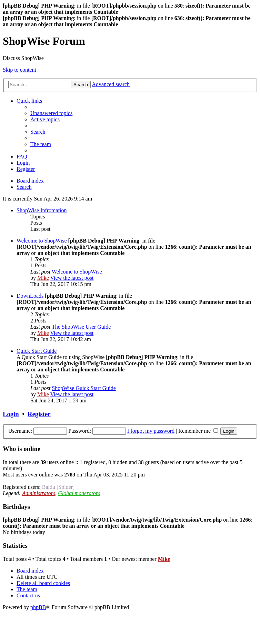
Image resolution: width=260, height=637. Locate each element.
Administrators (38, 493)
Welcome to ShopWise (42, 241)
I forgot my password (150, 431)
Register (39, 414)
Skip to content (19, 70)
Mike (43, 278)
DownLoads (30, 296)
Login (11, 414)
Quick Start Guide (37, 351)
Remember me (198, 431)
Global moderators (79, 493)
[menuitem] (51, 113)
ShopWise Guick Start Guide (84, 388)
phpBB (38, 607)
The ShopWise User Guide (81, 327)
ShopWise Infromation (42, 210)
